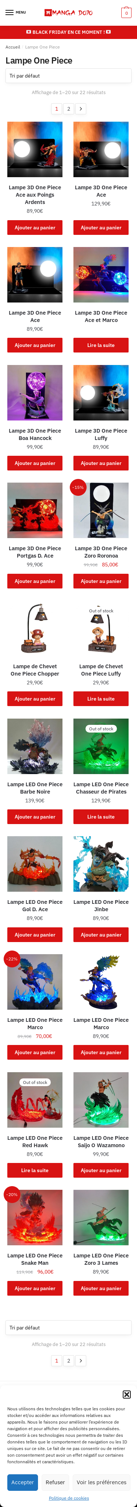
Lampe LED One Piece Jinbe (101, 905)
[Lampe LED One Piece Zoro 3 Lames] (101, 1217)
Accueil (12, 47)
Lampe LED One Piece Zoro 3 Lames (101, 1259)
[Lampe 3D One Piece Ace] (101, 149)
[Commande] (68, 75)
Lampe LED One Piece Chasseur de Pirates (101, 788)
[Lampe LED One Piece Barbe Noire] (34, 746)
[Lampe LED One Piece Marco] (34, 982)
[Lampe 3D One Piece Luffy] (101, 392)
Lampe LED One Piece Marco (34, 1023)
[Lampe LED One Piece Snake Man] (34, 1217)
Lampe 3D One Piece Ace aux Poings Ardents (35, 194)
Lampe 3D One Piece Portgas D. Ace (35, 552)
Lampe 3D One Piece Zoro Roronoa (101, 552)
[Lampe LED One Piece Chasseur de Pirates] (101, 746)
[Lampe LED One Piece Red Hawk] (34, 1100)
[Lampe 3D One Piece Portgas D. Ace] (34, 510)
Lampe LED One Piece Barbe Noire (34, 788)
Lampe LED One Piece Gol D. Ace (34, 905)
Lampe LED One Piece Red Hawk (34, 1141)
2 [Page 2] (68, 108)
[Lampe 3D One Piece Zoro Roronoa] (101, 510)
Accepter (22, 1482)
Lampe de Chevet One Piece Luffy (101, 670)
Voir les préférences (101, 1482)
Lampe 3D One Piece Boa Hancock (35, 434)
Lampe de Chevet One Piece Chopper (35, 670)
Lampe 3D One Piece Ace (101, 191)
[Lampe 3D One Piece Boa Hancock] (34, 392)
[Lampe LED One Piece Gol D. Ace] (34, 864)
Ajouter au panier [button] (35, 227)
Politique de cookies (69, 1498)
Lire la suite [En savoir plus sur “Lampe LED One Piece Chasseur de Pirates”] (101, 816)
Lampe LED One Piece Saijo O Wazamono (101, 1141)
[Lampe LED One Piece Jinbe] (101, 864)
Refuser (55, 1482)
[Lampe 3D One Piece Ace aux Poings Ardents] (34, 149)
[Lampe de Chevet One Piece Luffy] (101, 628)
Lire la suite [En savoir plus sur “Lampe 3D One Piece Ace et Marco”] (101, 345)
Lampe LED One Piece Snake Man (34, 1259)
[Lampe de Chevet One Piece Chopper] (34, 628)
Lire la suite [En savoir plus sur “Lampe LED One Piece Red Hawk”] (35, 1170)
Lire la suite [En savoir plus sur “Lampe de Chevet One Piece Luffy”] (101, 698)
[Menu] (16, 12)
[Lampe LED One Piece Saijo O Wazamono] (101, 1100)
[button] (126, 1394)
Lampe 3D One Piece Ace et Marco (101, 316)
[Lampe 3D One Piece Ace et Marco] (101, 275)
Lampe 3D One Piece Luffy (101, 434)
